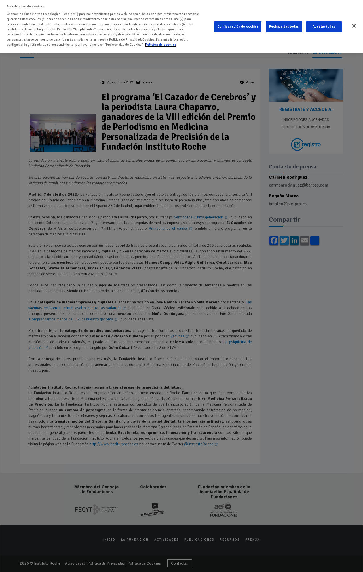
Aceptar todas (324, 25)
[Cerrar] (354, 24)
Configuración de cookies (238, 25)
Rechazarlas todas (284, 25)
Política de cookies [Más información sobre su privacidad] (160, 43)
